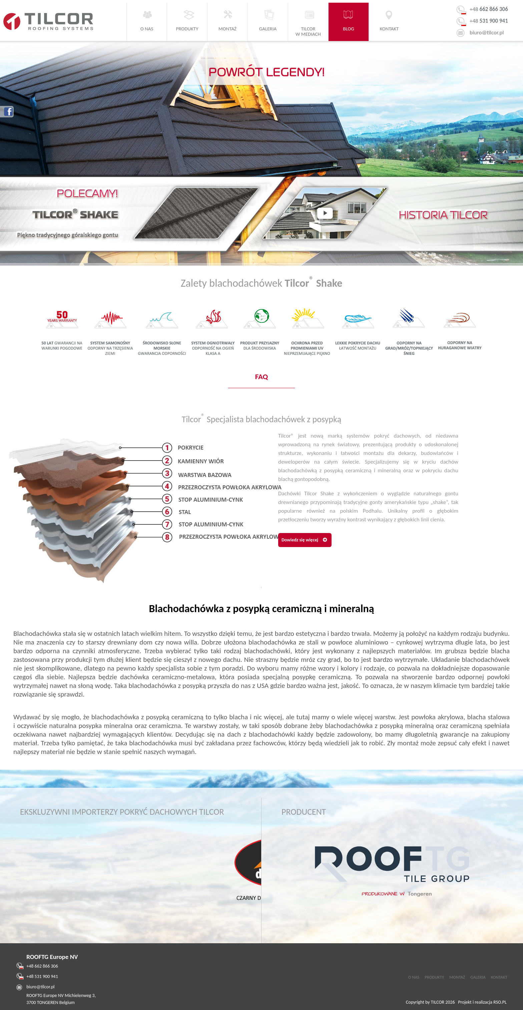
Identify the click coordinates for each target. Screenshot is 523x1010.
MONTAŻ (457, 977)
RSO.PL (500, 1002)
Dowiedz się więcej (300, 540)
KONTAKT (499, 977)
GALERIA (477, 977)
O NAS (413, 977)
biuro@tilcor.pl (487, 32)
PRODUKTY (434, 977)
